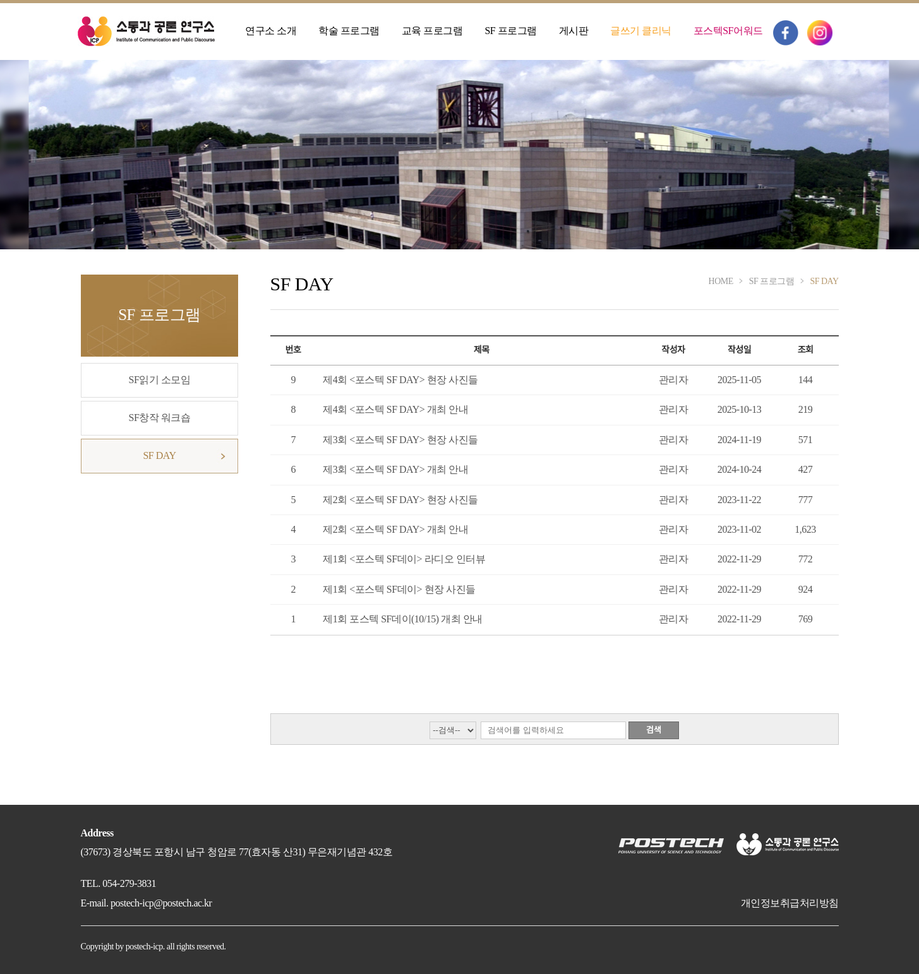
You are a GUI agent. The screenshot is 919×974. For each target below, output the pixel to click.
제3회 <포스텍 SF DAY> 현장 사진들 (400, 439)
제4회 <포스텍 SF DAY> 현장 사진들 (400, 379)
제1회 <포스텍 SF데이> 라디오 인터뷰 (404, 559)
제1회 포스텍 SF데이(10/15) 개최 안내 (402, 619)
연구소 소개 (270, 30)
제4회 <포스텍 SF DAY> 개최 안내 (395, 409)
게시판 (574, 30)
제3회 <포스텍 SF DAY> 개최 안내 (395, 469)
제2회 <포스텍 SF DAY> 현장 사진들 (400, 499)
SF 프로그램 (510, 30)
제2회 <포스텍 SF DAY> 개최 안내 (395, 529)
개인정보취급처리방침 (790, 903)
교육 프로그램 (432, 30)
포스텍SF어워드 (728, 30)
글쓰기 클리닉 (640, 30)
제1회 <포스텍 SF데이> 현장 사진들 (399, 589)
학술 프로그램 (349, 30)
